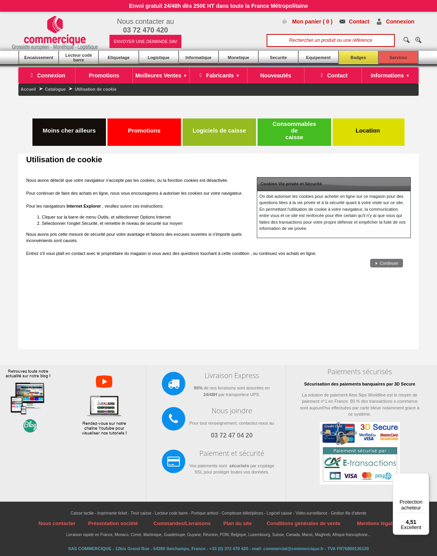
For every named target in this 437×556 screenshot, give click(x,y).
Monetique (238, 57)
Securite (278, 57)
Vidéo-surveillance (312, 513)
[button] (386, 263)
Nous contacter (56, 523)
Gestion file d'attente (348, 513)
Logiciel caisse (279, 513)
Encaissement (38, 57)
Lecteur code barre (78, 57)
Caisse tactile (82, 513)
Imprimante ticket (112, 513)
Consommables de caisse (294, 130)
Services (398, 57)
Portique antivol (204, 513)
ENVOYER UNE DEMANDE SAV (145, 41)
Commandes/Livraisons (182, 523)
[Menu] (424, 477)
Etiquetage (118, 57)
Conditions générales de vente (303, 523)
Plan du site (237, 523)
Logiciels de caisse (219, 127)
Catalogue (55, 89)
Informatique (199, 57)
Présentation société (113, 523)
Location (369, 127)
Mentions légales (377, 523)
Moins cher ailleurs (69, 127)
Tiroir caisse (141, 513)
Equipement (318, 57)
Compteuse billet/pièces (242, 513)
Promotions (144, 127)
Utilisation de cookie (95, 89)
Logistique (159, 57)
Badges (358, 57)
